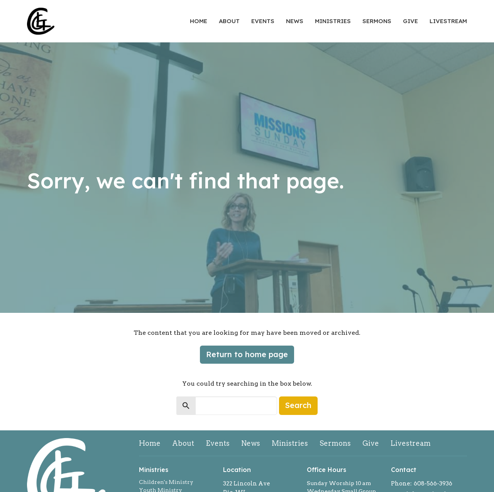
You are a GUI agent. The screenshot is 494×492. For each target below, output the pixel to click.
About (229, 21)
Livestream (448, 21)
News (294, 21)
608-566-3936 (433, 483)
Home (198, 21)
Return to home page (247, 354)
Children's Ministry (166, 482)
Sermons (376, 21)
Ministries (333, 21)
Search (298, 405)
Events (262, 21)
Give (410, 21)
